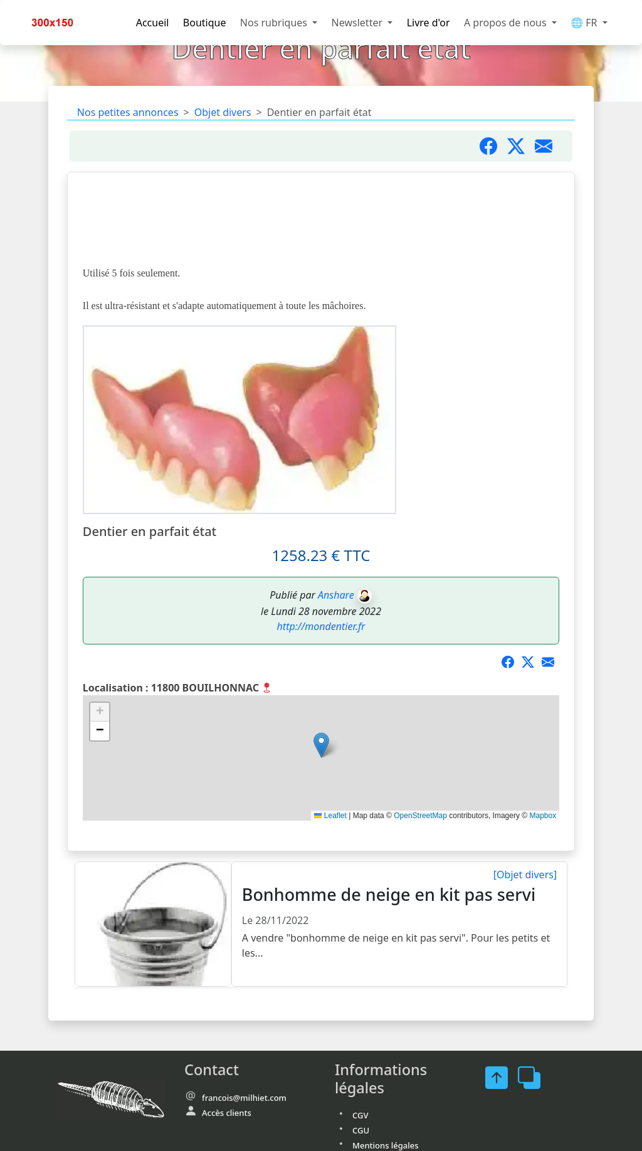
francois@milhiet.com (244, 1097)
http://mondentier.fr (321, 626)
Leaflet (330, 815)
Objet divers (222, 112)
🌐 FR (585, 22)
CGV (360, 1115)
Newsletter (359, 22)
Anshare (336, 595)
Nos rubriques (275, 22)
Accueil (152, 22)
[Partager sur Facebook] (493, 146)
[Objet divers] (525, 874)
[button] (321, 745)
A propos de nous (506, 22)
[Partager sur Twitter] (521, 146)
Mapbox (542, 815)
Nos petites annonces (128, 112)
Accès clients (226, 1112)
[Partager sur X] (532, 663)
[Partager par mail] (548, 146)
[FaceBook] (501, 1077)
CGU (360, 1130)
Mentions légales (385, 1145)
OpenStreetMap (420, 815)
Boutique (204, 22)
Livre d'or (428, 22)
